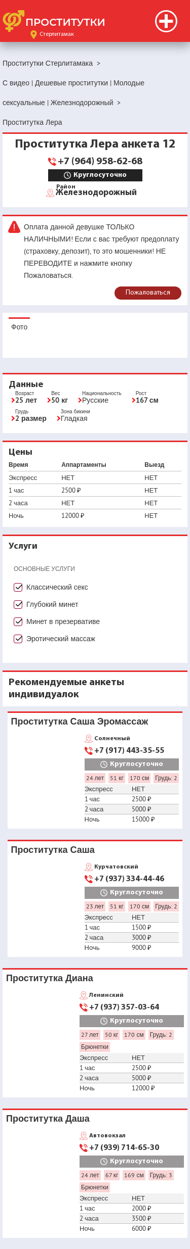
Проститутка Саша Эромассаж (79, 721)
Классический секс (57, 587)
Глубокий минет (52, 604)
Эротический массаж (60, 638)
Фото (19, 326)
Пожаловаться (148, 293)
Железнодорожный (96, 192)
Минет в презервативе (63, 621)
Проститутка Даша (48, 1118)
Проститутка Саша (53, 849)
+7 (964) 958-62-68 (100, 162)
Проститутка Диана (49, 978)
